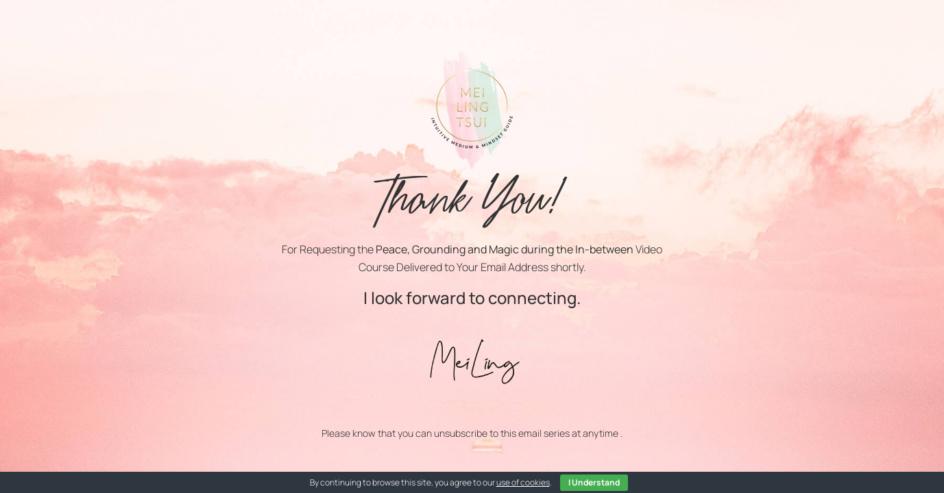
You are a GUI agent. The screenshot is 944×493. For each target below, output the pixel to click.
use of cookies (523, 482)
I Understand (594, 482)
